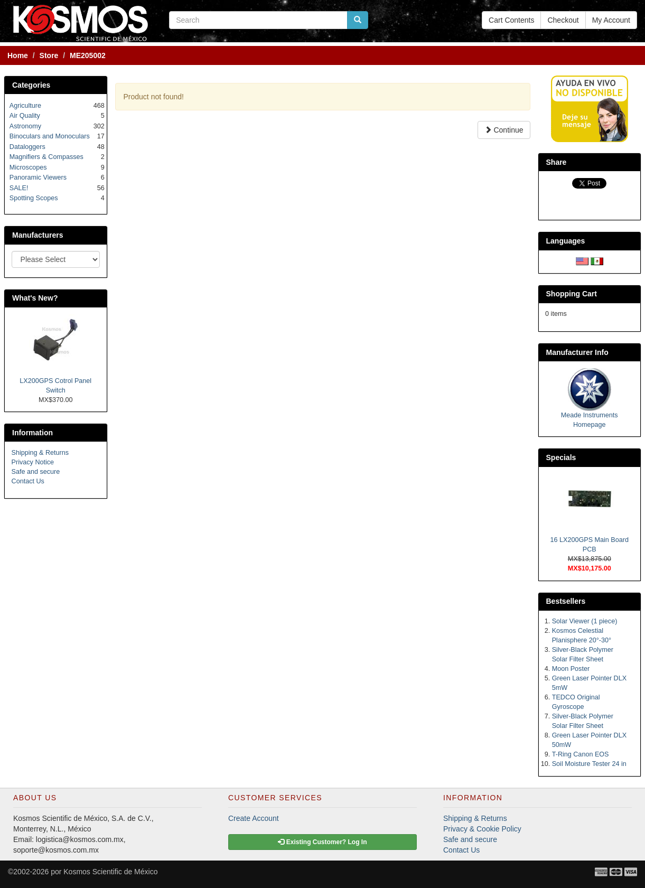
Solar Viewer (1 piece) (585, 621)
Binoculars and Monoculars (50, 136)
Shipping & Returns (40, 452)
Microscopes (28, 167)
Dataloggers (27, 147)
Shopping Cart (571, 293)
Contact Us (28, 481)
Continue (504, 130)
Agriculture (25, 105)
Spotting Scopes (34, 198)
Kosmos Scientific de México (110, 871)
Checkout (562, 20)
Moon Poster (571, 668)
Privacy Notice (33, 462)
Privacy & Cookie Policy (482, 829)
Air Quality (25, 115)
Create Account (253, 818)
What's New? (35, 298)
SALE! (19, 188)
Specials (561, 457)
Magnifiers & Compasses (46, 157)
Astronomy (25, 126)
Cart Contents (511, 20)
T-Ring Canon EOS (580, 754)
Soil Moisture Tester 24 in (589, 764)
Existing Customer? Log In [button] (322, 842)
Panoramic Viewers (38, 177)
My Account (611, 20)
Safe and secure (36, 471)
